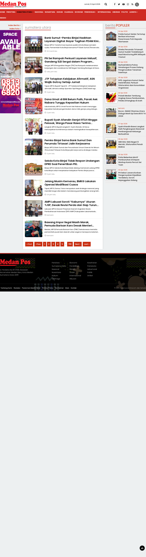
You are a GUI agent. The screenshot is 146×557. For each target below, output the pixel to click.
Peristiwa (10, 12)
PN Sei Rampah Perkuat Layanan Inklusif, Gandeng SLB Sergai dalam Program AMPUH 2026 (71, 62)
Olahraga (68, 12)
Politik (124, 12)
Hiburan (116, 12)
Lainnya (132, 12)
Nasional (39, 12)
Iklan (67, 288)
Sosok (72, 272)
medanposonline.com (128, 288)
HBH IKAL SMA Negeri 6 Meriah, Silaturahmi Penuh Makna (130, 144)
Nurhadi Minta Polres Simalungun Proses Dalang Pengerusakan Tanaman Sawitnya (130, 69)
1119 (69, 244)
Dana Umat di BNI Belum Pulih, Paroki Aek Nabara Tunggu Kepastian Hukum (71, 101)
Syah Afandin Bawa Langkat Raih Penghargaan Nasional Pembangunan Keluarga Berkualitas (131, 130)
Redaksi (17, 288)
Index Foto (15, 28)
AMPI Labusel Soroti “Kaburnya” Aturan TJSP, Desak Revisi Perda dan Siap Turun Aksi (71, 205)
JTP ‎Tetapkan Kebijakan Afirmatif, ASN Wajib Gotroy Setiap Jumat (70, 80)
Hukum (60, 12)
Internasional (104, 12)
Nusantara (50, 12)
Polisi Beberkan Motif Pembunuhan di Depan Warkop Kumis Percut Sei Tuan (129, 161)
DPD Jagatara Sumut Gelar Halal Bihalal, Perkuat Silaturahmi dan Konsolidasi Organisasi (131, 84)
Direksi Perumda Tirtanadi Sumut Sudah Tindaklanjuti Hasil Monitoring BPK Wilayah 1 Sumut (131, 53)
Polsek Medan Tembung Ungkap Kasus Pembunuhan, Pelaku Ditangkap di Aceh (131, 98)
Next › (77, 244)
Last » (86, 244)
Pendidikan (89, 12)
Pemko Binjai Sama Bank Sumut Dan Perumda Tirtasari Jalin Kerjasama (68, 141)
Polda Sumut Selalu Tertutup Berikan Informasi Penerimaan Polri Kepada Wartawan (131, 38)
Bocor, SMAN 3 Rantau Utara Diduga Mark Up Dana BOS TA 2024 (132, 113)
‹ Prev (38, 244)
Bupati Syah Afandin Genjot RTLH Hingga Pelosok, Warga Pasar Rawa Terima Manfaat (71, 123)
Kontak (74, 288)
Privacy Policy (47, 288)
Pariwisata (91, 266)
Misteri (72, 269)
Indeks (3, 18)
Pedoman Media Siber (31, 288)
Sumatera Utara (24, 12)
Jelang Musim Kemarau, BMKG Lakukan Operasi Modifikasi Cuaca (70, 182)
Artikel (90, 275)
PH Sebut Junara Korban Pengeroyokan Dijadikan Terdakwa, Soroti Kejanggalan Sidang (129, 176)
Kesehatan (92, 262)
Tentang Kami (6, 288)
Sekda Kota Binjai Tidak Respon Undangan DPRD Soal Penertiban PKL (72, 162)
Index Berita (14, 25)
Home (2, 12)
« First (29, 244)
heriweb (143, 288)
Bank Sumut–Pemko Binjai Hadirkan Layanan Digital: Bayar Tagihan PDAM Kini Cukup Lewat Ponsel (71, 41)
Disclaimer (59, 288)
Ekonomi (79, 12)
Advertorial (92, 269)
